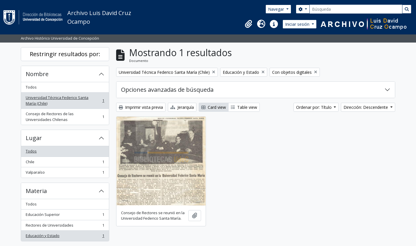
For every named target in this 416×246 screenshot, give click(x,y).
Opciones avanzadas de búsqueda (167, 89)
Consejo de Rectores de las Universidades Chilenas (64, 116)
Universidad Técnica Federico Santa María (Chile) (64, 100)
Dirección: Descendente (366, 107)
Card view (213, 107)
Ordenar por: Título (314, 107)
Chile (64, 163)
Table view (244, 107)
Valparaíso (64, 173)
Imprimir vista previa (141, 107)
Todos (31, 87)
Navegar (276, 9)
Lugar (34, 138)
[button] (248, 24)
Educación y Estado (64, 237)
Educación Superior (64, 216)
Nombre (37, 74)
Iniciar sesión (298, 24)
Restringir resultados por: (65, 54)
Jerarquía (182, 107)
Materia (36, 191)
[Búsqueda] (355, 9)
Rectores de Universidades (64, 226)
